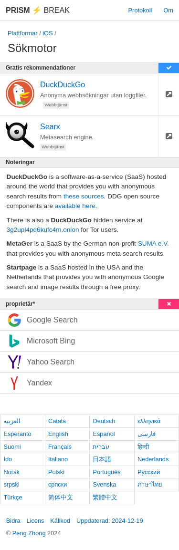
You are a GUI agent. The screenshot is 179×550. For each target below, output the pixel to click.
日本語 (102, 459)
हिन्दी (143, 446)
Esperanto (17, 433)
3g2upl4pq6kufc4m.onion (43, 229)
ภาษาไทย (149, 484)
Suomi (12, 446)
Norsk (11, 472)
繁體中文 (105, 497)
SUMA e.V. (153, 243)
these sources (83, 196)
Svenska (104, 484)
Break (38, 10)
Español (104, 433)
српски (57, 484)
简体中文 (60, 497)
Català (57, 421)
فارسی (146, 433)
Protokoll (140, 10)
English (58, 433)
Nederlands (152, 459)
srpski (11, 484)
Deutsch (104, 421)
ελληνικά (149, 421)
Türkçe (12, 497)
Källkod (60, 520)
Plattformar (23, 33)
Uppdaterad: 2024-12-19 (109, 520)
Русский (148, 472)
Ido (7, 459)
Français (60, 446)
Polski (56, 472)
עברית (101, 446)
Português (106, 472)
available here (75, 205)
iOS (47, 33)
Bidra (13, 520)
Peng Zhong (29, 533)
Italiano (58, 459)
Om (168, 10)
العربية (12, 421)
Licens (35, 520)
